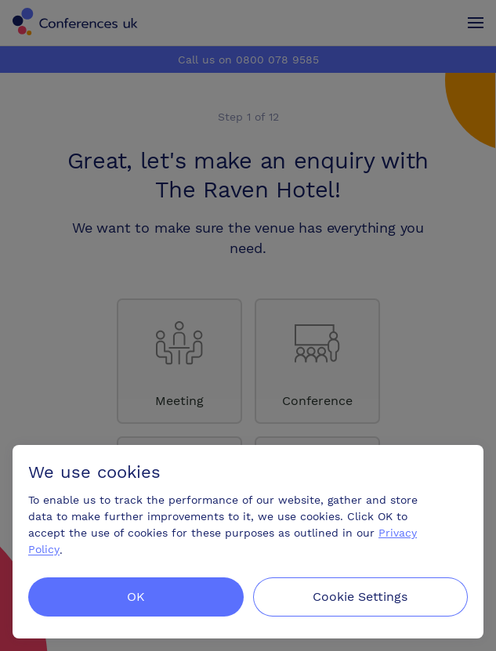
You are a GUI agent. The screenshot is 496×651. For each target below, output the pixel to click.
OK (136, 596)
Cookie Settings (360, 596)
